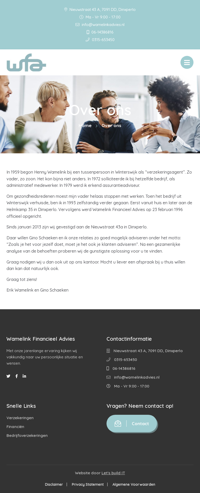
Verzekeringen (20, 417)
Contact (132, 423)
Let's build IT (113, 472)
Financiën (15, 426)
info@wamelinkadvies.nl (100, 24)
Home (85, 125)
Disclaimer (54, 484)
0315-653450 (100, 39)
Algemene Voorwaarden (134, 484)
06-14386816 (100, 32)
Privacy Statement (88, 484)
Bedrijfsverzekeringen (27, 435)
